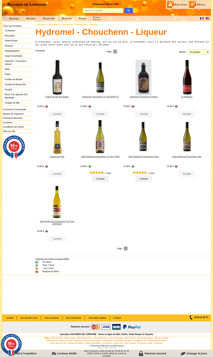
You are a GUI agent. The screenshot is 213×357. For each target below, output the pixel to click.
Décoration (10, 36)
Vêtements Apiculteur (158, 341)
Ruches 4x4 (118, 343)
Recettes (67, 18)
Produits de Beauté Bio (15, 84)
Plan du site (9, 131)
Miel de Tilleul (57, 338)
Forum (82, 18)
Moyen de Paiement (13, 113)
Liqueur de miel (57, 156)
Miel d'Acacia (130, 338)
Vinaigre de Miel (12, 103)
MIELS (47, 338)
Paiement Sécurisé (12, 118)
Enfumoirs (158, 343)
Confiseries (10, 30)
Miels (7, 69)
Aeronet (101, 348)
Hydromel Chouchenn (92, 341)
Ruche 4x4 (48, 18)
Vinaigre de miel (140, 341)
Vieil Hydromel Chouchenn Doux (143, 156)
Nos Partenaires (73, 318)
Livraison (7, 122)
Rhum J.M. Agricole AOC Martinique (16, 96)
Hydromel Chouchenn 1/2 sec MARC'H (100, 97)
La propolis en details (123, 341)
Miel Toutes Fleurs (84, 338)
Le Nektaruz (187, 97)
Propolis (8, 89)
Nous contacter (52, 318)
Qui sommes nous (29, 318)
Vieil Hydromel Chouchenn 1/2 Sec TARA (100, 156)
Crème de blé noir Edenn (57, 97)
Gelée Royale (11, 40)
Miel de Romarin (101, 338)
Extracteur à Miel (145, 343)
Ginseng (8, 46)
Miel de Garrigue (116, 338)
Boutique (14, 18)
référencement (109, 348)
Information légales (97, 318)
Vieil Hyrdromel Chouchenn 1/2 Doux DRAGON (57, 222)
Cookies (117, 318)
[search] (129, 10)
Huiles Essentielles (13, 56)
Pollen (8, 74)
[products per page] (198, 52)
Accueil (41, 24)
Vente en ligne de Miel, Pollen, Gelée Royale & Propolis (125, 334)
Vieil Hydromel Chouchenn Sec (186, 156)
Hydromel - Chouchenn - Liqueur (16, 62)
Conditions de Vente (13, 127)
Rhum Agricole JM (58, 343)
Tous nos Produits (12, 26)
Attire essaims (131, 343)
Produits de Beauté (13, 79)
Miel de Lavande (161, 338)
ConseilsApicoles (97, 18)
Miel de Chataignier (145, 338)
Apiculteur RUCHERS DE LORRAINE (78, 334)
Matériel (31, 18)
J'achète (100, 179)
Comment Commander (14, 109)
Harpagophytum (12, 51)
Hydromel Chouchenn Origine (143, 97)
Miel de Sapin (70, 338)
